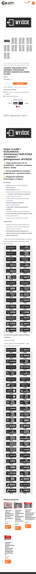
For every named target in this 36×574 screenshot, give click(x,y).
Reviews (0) (24, 115)
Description (6, 115)
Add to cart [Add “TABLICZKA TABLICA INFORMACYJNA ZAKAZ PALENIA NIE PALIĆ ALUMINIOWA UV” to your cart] (7, 526)
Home (5, 63)
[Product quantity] (7, 83)
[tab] (6, 115)
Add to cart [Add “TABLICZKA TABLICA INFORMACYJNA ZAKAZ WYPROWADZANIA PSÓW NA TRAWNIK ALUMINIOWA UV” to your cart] (17, 528)
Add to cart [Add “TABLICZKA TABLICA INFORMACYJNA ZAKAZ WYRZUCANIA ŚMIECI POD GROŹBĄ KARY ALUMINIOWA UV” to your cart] (7, 561)
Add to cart (20, 83)
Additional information (15, 115)
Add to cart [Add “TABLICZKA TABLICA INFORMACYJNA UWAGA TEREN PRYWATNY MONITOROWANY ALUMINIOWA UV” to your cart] (27, 526)
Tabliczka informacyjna (12, 63)
